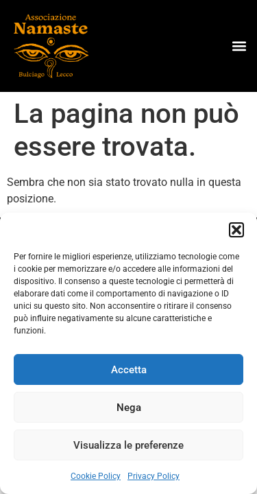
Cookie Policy (96, 476)
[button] (236, 230)
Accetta (129, 370)
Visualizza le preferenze (128, 445)
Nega (129, 407)
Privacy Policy (153, 476)
